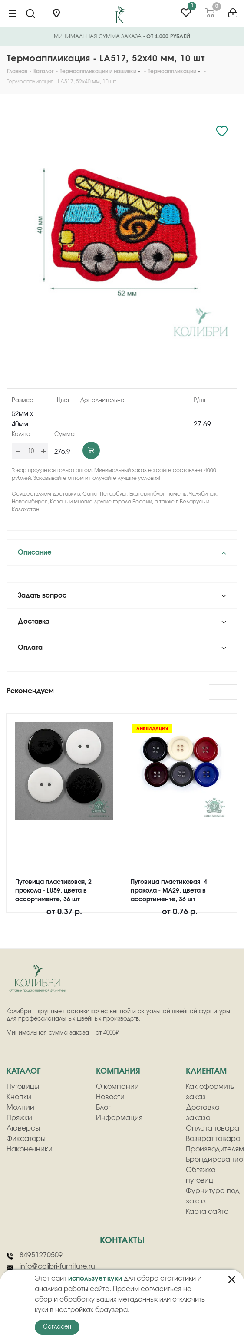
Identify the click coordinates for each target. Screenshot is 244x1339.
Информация (119, 1117)
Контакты (122, 1240)
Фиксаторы (26, 1138)
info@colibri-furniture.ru (51, 1267)
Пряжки (19, 1117)
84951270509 (35, 1256)
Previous (216, 692)
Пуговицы (23, 1086)
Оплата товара (212, 1128)
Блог (103, 1107)
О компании (117, 1086)
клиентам (206, 1071)
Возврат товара (213, 1138)
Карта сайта (207, 1211)
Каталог (23, 1071)
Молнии (20, 1107)
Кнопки (19, 1097)
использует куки (95, 1279)
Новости (110, 1097)
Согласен (57, 1327)
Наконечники (30, 1149)
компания (118, 1071)
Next (230, 692)
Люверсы (23, 1128)
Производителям (215, 1149)
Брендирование (214, 1159)
